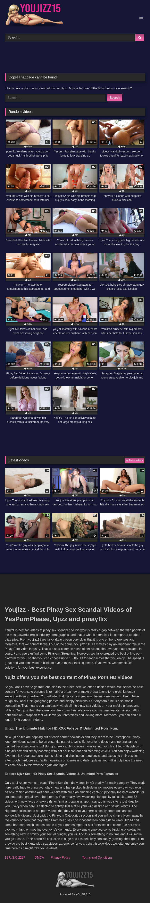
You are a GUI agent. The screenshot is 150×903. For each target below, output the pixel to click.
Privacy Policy (60, 857)
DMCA (39, 857)
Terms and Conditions (97, 857)
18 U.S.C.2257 (15, 857)
